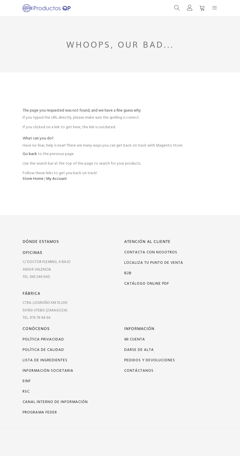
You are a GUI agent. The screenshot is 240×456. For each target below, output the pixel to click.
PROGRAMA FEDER (40, 412)
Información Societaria (48, 371)
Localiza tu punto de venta (153, 263)
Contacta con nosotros (150, 252)
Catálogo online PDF (146, 284)
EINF (27, 381)
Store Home (33, 179)
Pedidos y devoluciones (149, 360)
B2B (128, 273)
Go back (30, 154)
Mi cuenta (134, 339)
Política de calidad (43, 350)
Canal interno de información (55, 402)
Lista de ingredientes (45, 360)
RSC (26, 392)
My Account (56, 179)
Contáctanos (139, 371)
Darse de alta (139, 350)
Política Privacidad (43, 339)
